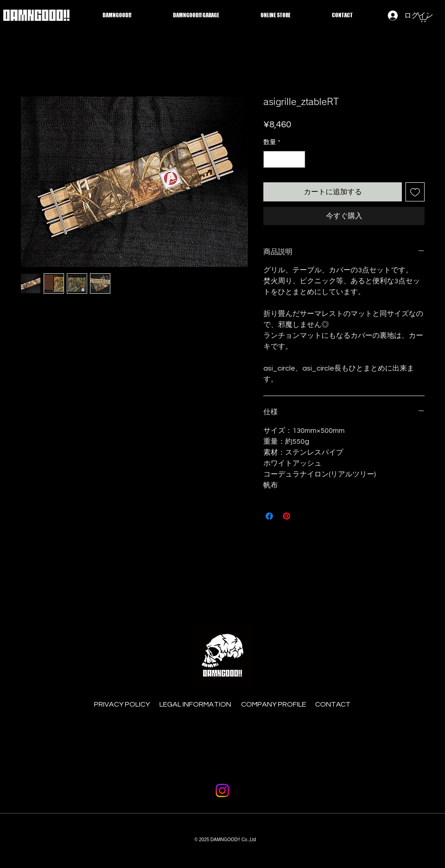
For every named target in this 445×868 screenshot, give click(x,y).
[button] (422, 17)
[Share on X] (303, 516)
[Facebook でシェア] (269, 516)
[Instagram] (222, 790)
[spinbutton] (284, 159)
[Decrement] (270, 159)
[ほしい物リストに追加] (415, 191)
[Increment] (298, 159)
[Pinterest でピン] (286, 516)
